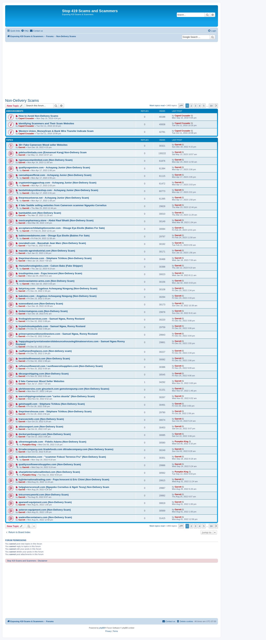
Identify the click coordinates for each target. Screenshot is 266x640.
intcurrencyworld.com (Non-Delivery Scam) (44, 494)
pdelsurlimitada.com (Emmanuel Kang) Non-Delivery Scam (53, 152)
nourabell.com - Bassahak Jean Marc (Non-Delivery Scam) (52, 243)
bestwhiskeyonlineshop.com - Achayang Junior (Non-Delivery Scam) (58, 190)
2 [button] (191, 105)
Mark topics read (157, 105)
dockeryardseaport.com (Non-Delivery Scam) (45, 434)
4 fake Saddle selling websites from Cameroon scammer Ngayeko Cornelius (63, 205)
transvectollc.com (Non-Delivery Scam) (41, 419)
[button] (181, 105)
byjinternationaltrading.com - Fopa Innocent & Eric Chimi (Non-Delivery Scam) (64, 479)
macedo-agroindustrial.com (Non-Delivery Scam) (47, 250)
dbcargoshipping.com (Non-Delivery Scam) (44, 373)
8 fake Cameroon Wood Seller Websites (41, 381)
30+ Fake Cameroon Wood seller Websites (43, 144)
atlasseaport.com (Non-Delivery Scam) (41, 426)
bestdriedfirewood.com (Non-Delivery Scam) (44, 358)
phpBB (102, 628)
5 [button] (203, 105)
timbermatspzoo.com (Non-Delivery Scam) (43, 311)
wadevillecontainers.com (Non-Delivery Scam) (45, 517)
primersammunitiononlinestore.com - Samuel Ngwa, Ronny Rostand (58, 333)
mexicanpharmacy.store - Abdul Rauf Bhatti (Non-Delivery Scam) (56, 220)
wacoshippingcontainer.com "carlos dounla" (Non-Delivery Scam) (57, 396)
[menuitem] (24, 31)
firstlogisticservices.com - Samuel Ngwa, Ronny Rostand (52, 318)
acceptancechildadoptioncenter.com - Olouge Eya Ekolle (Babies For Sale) (62, 228)
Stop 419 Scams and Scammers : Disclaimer (27, 561)
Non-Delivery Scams (22, 100)
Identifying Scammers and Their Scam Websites (46, 123)
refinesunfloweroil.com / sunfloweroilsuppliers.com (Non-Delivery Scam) (61, 366)
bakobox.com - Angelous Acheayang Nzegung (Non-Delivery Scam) (58, 296)
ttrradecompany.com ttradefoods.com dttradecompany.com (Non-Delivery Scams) (66, 449)
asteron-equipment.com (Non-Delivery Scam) (45, 509)
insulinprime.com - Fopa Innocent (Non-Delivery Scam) (50, 273)
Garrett (21, 147)
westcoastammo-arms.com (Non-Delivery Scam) (46, 281)
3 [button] (195, 105)
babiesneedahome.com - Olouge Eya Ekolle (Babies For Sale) (54, 235)
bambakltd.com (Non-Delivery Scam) (40, 212)
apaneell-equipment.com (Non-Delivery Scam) (45, 502)
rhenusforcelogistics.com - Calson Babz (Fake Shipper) (51, 265)
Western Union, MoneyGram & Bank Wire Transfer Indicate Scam (56, 131)
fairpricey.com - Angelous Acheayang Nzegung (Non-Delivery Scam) (58, 288)
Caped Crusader (26, 118)
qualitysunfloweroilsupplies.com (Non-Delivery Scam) (50, 464)
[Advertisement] (111, 70)
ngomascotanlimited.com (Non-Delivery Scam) (46, 160)
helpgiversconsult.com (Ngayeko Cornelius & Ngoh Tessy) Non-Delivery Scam (64, 487)
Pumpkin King (29, 444)
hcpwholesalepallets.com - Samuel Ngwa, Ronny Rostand (52, 326)
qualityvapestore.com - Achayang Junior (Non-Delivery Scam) (54, 167)
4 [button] (199, 105)
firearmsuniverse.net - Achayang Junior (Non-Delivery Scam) (54, 197)
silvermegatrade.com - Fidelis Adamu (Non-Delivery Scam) (52, 441)
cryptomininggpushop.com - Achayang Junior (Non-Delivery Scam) (57, 182)
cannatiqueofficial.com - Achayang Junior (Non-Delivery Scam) (55, 175)
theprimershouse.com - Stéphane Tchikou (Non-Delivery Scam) (55, 258)
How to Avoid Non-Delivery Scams (38, 116)
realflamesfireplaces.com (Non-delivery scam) (45, 351)
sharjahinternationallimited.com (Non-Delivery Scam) (49, 472)
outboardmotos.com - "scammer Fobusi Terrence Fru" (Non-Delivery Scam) (62, 456)
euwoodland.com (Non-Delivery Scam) (41, 303)
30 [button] (211, 105)
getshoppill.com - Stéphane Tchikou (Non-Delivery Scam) (52, 404)
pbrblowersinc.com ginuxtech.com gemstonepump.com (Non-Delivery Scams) (64, 388)
